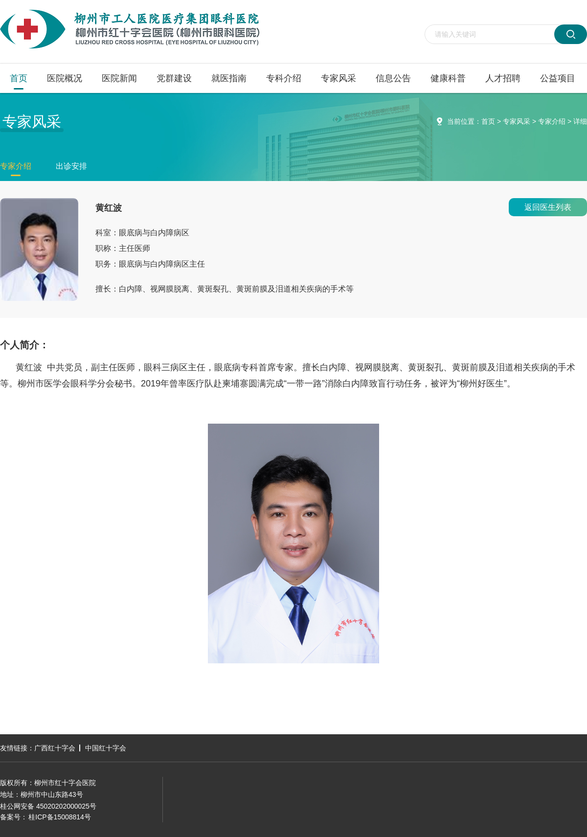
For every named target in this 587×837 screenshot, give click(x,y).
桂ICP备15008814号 (59, 817)
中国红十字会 (105, 748)
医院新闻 (119, 78)
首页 (18, 78)
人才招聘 (502, 78)
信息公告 (393, 78)
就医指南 (229, 78)
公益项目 (557, 78)
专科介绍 (283, 78)
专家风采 (338, 78)
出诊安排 (71, 166)
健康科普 (448, 78)
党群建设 (174, 78)
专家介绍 (551, 121)
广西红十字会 (54, 748)
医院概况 (64, 78)
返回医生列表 (547, 207)
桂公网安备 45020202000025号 (48, 806)
